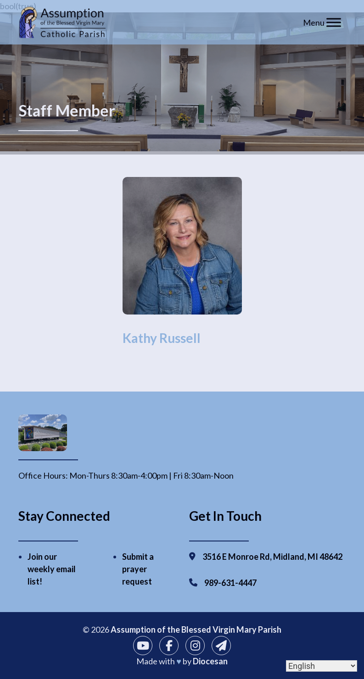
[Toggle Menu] (333, 22)
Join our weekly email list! (52, 569)
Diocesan (210, 661)
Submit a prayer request (138, 569)
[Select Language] (321, 666)
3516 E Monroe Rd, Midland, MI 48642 (272, 557)
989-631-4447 (230, 583)
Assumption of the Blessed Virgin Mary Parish (196, 629)
